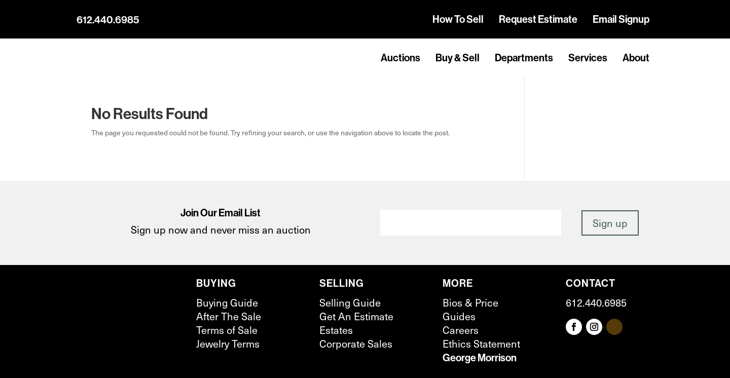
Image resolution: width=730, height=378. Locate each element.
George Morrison (480, 358)
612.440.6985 (108, 20)
